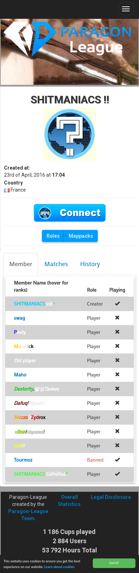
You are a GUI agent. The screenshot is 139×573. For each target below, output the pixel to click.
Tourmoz (23, 459)
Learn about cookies (59, 569)
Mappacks (81, 236)
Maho (20, 374)
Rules (53, 236)
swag (19, 317)
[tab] (21, 264)
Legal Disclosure (111, 497)
